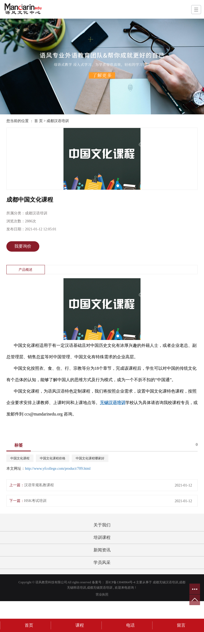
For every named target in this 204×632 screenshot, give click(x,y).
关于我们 (102, 525)
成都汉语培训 (57, 121)
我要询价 (22, 246)
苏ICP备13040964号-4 (120, 582)
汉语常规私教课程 (39, 485)
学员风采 (102, 562)
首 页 (38, 121)
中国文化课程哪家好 (90, 458)
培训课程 (102, 537)
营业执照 (102, 594)
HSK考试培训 (35, 501)
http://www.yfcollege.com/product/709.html (58, 469)
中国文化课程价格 (52, 458)
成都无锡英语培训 (99, 587)
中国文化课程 (19, 458)
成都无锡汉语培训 (165, 582)
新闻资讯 (102, 550)
